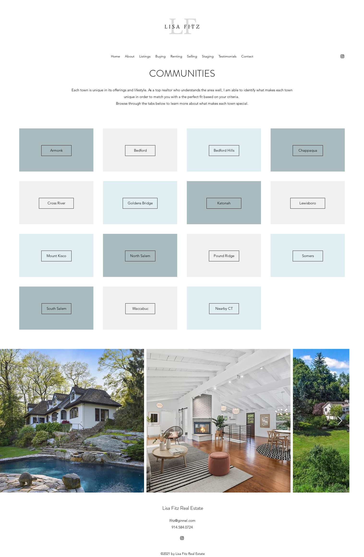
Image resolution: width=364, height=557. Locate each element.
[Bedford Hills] (224, 150)
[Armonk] (56, 150)
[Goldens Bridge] (140, 203)
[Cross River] (56, 203)
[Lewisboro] (307, 203)
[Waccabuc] (140, 308)
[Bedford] (140, 150)
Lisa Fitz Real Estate (182, 508)
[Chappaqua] (308, 150)
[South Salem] (56, 308)
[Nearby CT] (224, 308)
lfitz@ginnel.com (182, 520)
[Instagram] (342, 56)
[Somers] (308, 256)
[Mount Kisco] (56, 256)
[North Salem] (140, 256)
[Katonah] (223, 203)
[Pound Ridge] (224, 256)
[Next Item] (340, 420)
